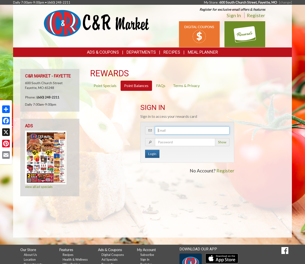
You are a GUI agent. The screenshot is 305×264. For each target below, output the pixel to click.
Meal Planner (203, 52)
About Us (30, 255)
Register (256, 15)
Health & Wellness (75, 259)
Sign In (234, 15)
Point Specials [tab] (105, 85)
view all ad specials (39, 187)
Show (222, 142)
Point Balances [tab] (136, 85)
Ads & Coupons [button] (103, 52)
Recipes (171, 52)
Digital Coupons (113, 255)
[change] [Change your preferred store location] (285, 2)
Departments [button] (141, 52)
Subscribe (147, 255)
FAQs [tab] (160, 85)
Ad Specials (109, 259)
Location (30, 259)
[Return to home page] (96, 23)
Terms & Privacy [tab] (186, 85)
